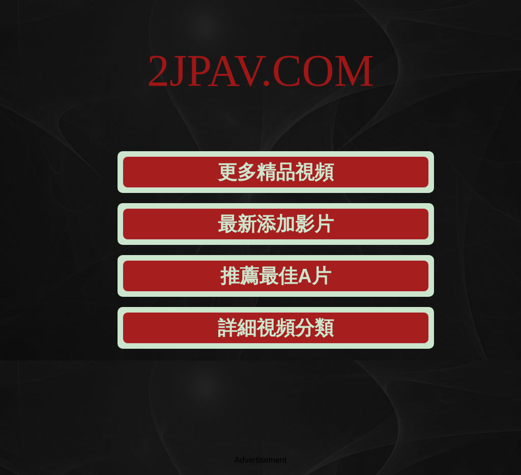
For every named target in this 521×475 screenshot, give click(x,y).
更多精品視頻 (276, 172)
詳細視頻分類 (276, 328)
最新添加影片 (276, 224)
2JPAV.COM (260, 70)
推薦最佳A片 (275, 276)
